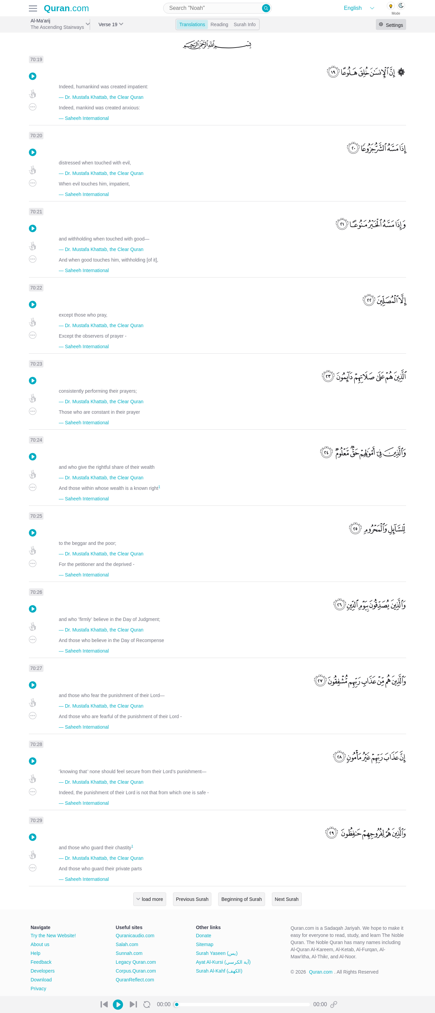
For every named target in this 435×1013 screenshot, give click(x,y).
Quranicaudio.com (135, 935)
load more (152, 899)
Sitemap (204, 944)
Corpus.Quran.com (136, 971)
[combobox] (217, 8)
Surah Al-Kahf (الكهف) (219, 971)
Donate (203, 935)
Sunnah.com (129, 953)
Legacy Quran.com (136, 962)
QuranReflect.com (135, 979)
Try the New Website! (53, 935)
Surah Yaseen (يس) (217, 953)
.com (66, 8)
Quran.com (320, 972)
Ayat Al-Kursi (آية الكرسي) (223, 962)
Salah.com (127, 944)
